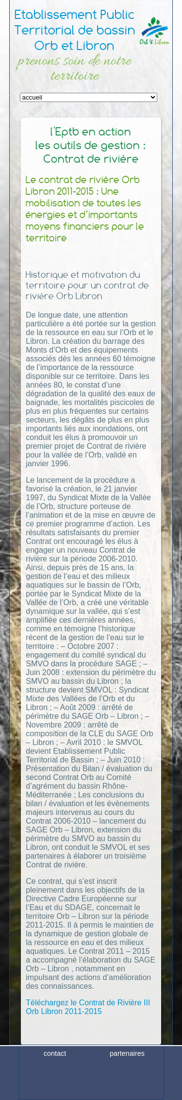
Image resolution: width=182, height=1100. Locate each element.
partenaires (127, 1077)
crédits (55, 1092)
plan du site (127, 1092)
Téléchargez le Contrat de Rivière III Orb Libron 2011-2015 (88, 1006)
